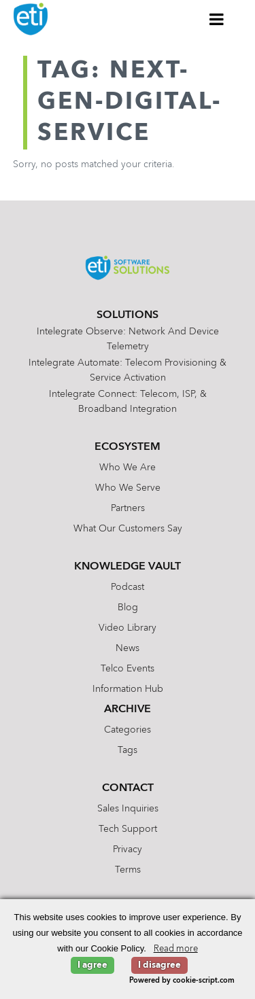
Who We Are (127, 467)
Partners (128, 508)
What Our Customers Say (127, 528)
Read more (176, 949)
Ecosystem (127, 447)
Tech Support (128, 829)
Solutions (127, 315)
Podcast (127, 587)
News (127, 648)
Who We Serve (127, 488)
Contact (128, 788)
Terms (128, 870)
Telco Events (127, 668)
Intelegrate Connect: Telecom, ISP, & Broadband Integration (128, 401)
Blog (128, 607)
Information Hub (127, 689)
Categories (127, 730)
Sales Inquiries (127, 808)
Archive (127, 709)
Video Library (127, 628)
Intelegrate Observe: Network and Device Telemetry (128, 339)
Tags (127, 750)
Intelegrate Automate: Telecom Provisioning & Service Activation (127, 370)
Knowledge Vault (127, 566)
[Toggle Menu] (217, 19)
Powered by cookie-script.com (182, 981)
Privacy (127, 849)
